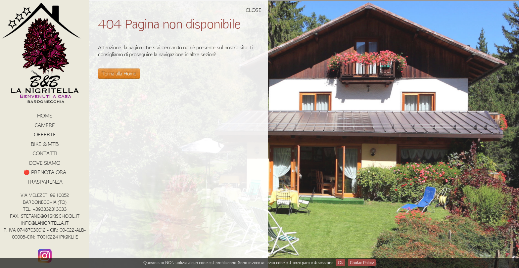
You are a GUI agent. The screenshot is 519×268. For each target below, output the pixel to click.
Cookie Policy (362, 262)
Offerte (45, 134)
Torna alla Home (119, 73)
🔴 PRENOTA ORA (45, 172)
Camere (44, 125)
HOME (44, 115)
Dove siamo (44, 162)
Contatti (44, 153)
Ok (340, 262)
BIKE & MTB (45, 144)
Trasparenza (45, 181)
